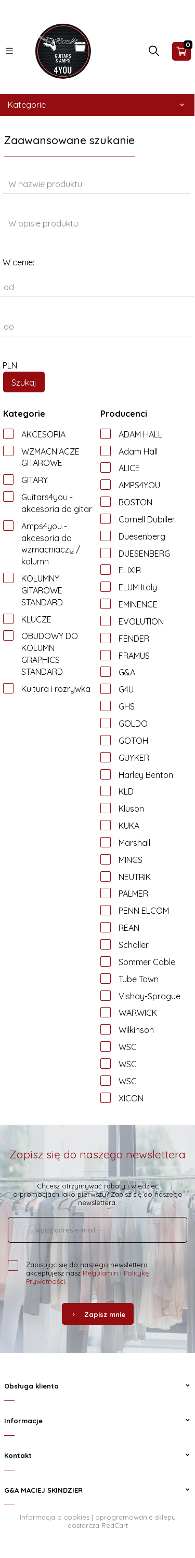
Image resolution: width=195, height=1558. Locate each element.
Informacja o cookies (54, 1517)
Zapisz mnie (97, 1314)
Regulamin (100, 1273)
